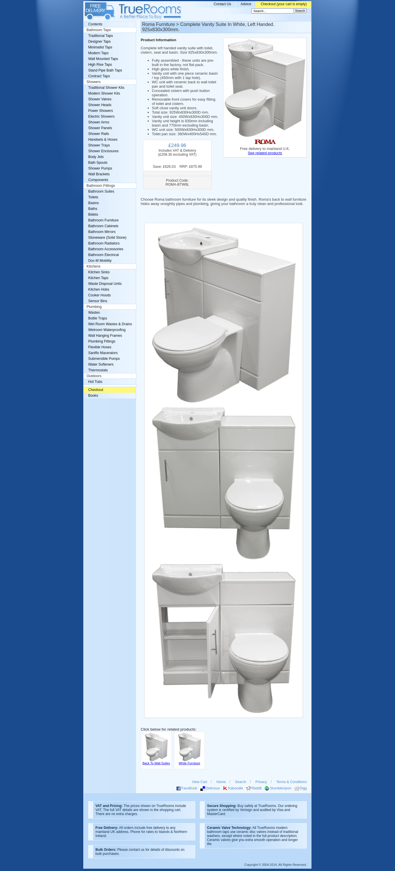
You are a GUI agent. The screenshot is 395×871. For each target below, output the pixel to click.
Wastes (94, 313)
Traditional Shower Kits (106, 88)
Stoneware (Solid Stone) (107, 238)
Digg (303, 788)
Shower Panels (100, 128)
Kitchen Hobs (98, 289)
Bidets (93, 214)
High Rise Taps (100, 65)
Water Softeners (101, 364)
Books (93, 396)
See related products (265, 153)
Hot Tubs (95, 382)
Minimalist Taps (100, 47)
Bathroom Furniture (103, 220)
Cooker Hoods (99, 295)
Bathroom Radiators (104, 243)
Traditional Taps (100, 36)
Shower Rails (98, 134)
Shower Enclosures (103, 151)
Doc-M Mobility (100, 261)
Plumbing (94, 307)
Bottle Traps (97, 318)
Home (221, 782)
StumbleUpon (280, 788)
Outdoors (93, 376)
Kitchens (93, 266)
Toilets (93, 197)
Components (98, 180)
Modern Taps (98, 53)
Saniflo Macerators (103, 353)
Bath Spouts (98, 163)
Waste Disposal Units (105, 284)
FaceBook (189, 788)
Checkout (95, 390)
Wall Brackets (99, 174)
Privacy (261, 782)
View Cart (199, 782)
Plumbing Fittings (101, 341)
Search (240, 782)
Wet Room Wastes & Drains (110, 324)
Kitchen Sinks (99, 272)
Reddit (256, 788)
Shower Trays (99, 145)
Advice (245, 4)
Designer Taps (99, 41)
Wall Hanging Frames (105, 336)
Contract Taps (99, 76)
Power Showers (100, 111)
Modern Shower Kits (104, 93)
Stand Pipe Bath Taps (105, 70)
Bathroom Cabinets (103, 226)
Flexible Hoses (99, 347)
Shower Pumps (100, 168)
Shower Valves (100, 99)
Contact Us (222, 4)
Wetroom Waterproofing (106, 330)
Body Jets (96, 157)
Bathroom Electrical (103, 255)
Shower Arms (98, 122)
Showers (93, 82)
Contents (95, 24)
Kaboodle (235, 788)
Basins (93, 203)
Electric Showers (101, 116)
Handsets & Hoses (102, 140)
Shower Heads (99, 105)
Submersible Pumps (104, 359)
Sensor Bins (97, 301)
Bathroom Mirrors (102, 232)
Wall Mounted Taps (103, 59)
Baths (92, 209)
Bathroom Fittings (100, 186)
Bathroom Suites (101, 191)
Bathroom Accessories (105, 249)
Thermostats (98, 370)
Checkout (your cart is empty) (284, 4)
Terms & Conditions (291, 782)
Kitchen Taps (98, 278)
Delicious (213, 788)
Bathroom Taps (98, 30)
